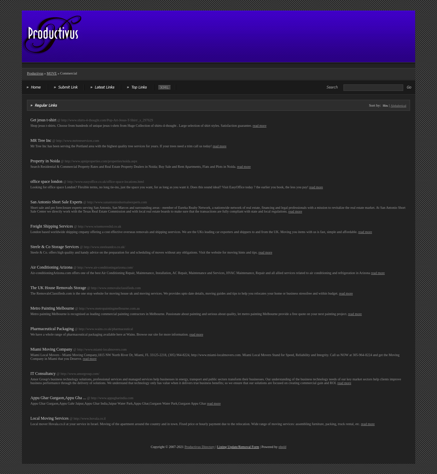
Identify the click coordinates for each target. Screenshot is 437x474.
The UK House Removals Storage (58, 287)
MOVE (52, 73)
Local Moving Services (49, 418)
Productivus (35, 73)
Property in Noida (45, 161)
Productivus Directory (199, 447)
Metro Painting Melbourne (52, 308)
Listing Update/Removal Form (238, 447)
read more (259, 125)
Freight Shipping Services (51, 226)
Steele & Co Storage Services (54, 246)
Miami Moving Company (51, 349)
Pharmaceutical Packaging (52, 328)
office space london (46, 181)
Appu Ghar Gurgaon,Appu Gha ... (58, 397)
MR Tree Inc (40, 140)
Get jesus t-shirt (43, 120)
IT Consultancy (43, 373)
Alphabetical (398, 105)
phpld (282, 447)
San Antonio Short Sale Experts (56, 202)
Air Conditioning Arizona (51, 267)
